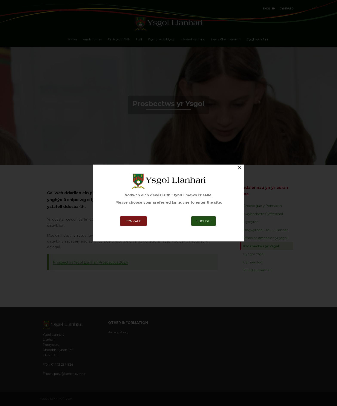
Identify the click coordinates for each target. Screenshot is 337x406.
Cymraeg (133, 221)
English (203, 221)
